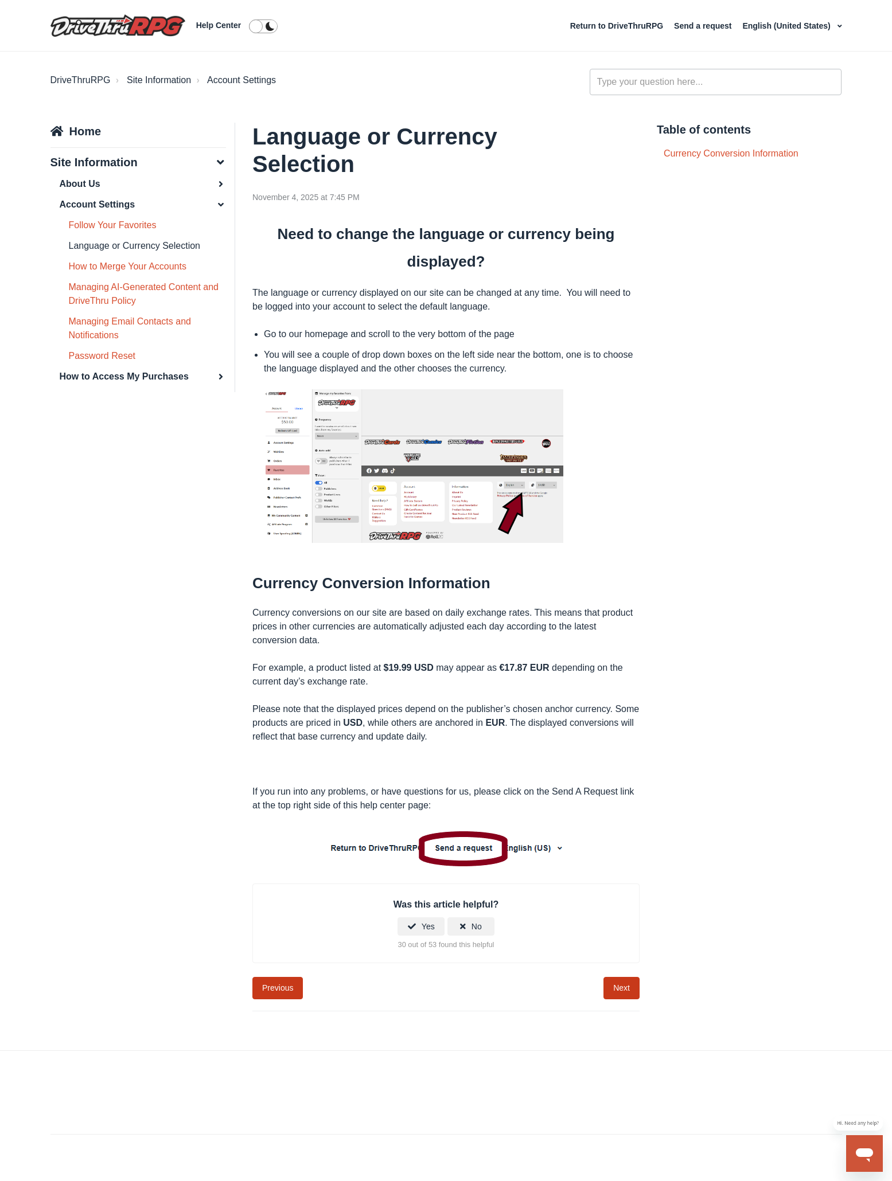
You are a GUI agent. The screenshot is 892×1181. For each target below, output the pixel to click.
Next (621, 987)
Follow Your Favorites (113, 225)
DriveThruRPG (80, 80)
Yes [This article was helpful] (428, 926)
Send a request (704, 25)
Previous (277, 987)
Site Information (159, 80)
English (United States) (787, 25)
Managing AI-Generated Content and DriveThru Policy (144, 294)
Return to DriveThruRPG (617, 25)
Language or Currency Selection (134, 246)
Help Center (218, 25)
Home (85, 131)
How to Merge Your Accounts (127, 266)
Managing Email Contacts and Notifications (130, 328)
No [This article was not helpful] (477, 926)
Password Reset (102, 356)
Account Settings (241, 80)
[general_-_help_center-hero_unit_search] (716, 82)
